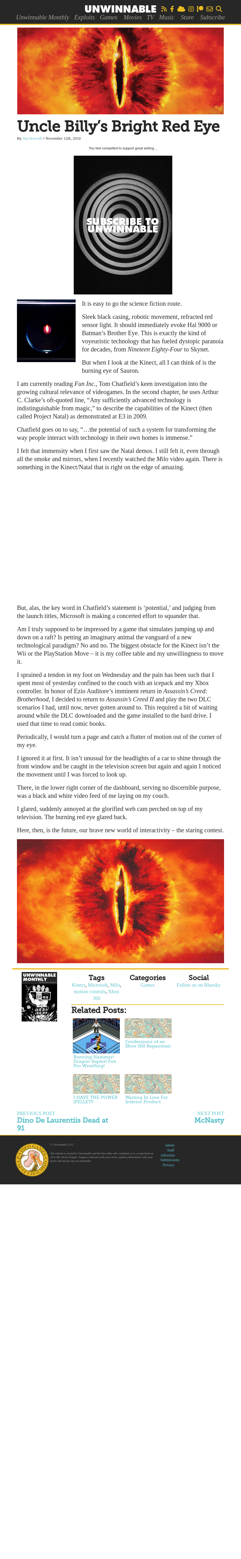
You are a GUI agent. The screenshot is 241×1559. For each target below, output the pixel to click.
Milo (115, 985)
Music (166, 17)
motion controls (90, 991)
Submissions (169, 1160)
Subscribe (212, 17)
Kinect (78, 985)
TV (150, 17)
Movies (133, 17)
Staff (170, 1150)
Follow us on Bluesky (199, 985)
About (169, 1145)
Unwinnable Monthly (42, 17)
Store (187, 17)
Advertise (167, 1155)
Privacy (168, 1165)
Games (108, 17)
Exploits (84, 17)
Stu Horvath (32, 138)
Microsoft (98, 985)
